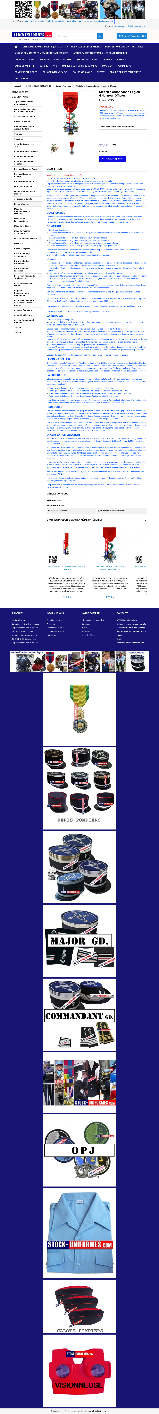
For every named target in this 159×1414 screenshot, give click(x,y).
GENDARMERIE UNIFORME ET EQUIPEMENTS (44, 47)
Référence (104, 100)
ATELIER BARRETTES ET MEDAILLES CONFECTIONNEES (100, 53)
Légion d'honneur (22, 204)
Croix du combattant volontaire (23, 162)
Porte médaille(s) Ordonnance (22, 255)
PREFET (101, 72)
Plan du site (51, 635)
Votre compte (91, 613)
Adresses (86, 631)
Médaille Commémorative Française (22, 211)
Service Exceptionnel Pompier (24, 321)
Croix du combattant (23, 156)
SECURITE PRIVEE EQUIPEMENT (125, 72)
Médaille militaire (22, 226)
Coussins (18, 139)
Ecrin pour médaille (23, 186)
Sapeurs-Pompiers (23, 310)
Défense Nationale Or (24, 181)
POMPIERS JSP (124, 66)
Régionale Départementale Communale (21, 293)
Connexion (119, 26)
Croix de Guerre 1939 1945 (26, 151)
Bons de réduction (89, 635)
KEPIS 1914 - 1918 (48, 66)
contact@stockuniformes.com (100, 21)
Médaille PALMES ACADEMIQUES (22, 232)
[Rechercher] (79, 36)
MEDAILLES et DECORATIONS (85, 47)
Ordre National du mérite (25, 238)
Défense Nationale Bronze (22, 175)
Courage (18, 134)
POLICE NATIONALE (82, 72)
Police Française (22, 249)
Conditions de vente (55, 620)
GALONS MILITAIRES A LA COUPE (55, 59)
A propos (51, 624)
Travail (17, 327)
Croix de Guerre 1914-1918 (24, 145)
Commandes (87, 624)
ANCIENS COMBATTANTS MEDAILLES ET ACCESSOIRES (41, 53)
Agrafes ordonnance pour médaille (23, 103)
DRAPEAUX (121, 59)
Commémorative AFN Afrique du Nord (24, 127)
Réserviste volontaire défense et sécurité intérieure (24, 302)
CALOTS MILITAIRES (24, 59)
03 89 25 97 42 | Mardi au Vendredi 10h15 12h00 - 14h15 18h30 (50, 21)
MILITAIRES (137, 47)
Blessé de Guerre (22, 121)
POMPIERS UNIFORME (116, 47)
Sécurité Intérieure (23, 315)
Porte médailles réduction (21, 269)
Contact (122, 613)
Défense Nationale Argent (26, 169)
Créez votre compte (136, 26)
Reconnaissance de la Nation (24, 284)
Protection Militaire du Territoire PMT (24, 277)
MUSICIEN (107, 66)
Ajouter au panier (112, 158)
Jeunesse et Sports (23, 199)
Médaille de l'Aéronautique (21, 220)
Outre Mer (19, 244)
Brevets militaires (87, 59)
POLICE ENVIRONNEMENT (55, 72)
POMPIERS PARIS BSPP (26, 72)
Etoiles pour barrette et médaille (24, 192)
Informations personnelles (93, 620)
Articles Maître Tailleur (25, 116)
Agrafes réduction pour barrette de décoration (25, 110)
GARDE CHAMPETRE (24, 66)
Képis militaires (18, 620)
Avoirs (84, 628)
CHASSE (106, 59)
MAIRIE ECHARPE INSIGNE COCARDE (79, 66)
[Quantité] (112, 151)
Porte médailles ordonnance (21, 262)
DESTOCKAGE (21, 78)
